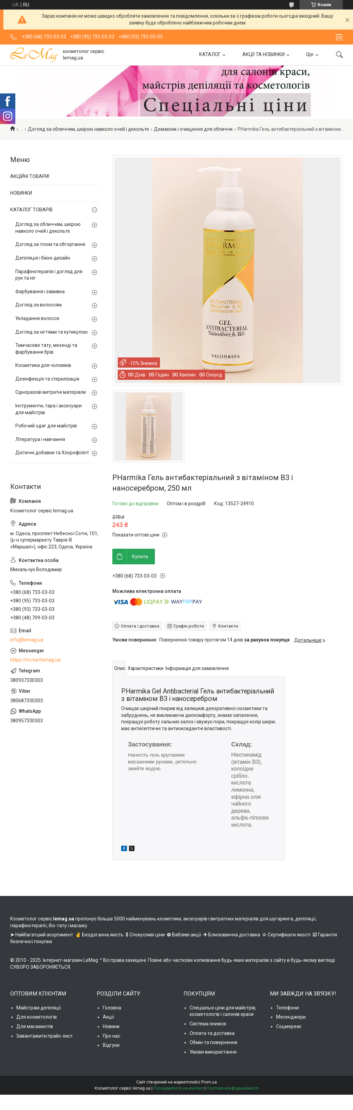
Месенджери (291, 1017)
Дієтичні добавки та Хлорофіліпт (52, 452)
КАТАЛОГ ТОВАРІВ (31, 209)
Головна (112, 1007)
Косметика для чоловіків (43, 365)
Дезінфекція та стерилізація (47, 379)
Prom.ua (209, 1082)
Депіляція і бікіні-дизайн (42, 258)
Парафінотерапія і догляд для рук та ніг (48, 275)
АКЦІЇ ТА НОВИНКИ (263, 54)
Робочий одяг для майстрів (46, 425)
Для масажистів (34, 1026)
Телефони (287, 1007)
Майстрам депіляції (38, 1007)
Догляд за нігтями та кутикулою (51, 332)
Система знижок (208, 1023)
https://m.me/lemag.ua (35, 660)
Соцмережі (288, 1026)
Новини (111, 1026)
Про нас (111, 1036)
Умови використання (213, 1052)
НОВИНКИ (21, 193)
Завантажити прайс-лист (44, 1036)
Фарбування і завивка (40, 291)
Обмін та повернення (213, 1042)
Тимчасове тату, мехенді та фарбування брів (46, 348)
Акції (108, 1017)
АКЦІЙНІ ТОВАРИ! (29, 176)
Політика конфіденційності (233, 1088)
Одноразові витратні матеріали (50, 392)
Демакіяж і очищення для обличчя (193, 129)
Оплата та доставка (212, 1033)
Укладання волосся (37, 318)
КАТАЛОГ (210, 54)
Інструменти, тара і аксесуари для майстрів (48, 409)
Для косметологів (36, 1017)
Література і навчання (40, 439)
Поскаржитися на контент (179, 1088)
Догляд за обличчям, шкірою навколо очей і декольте (88, 129)
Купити (140, 556)
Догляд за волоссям (38, 304)
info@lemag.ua (26, 639)
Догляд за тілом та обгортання (50, 244)
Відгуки (111, 1045)
